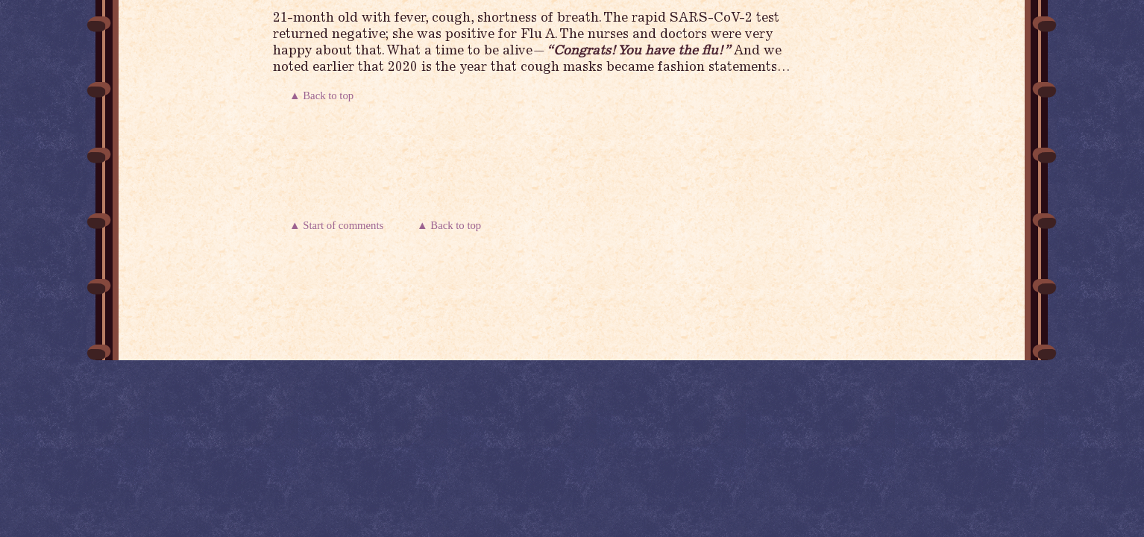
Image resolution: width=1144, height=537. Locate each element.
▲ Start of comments (339, 225)
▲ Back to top (322, 95)
